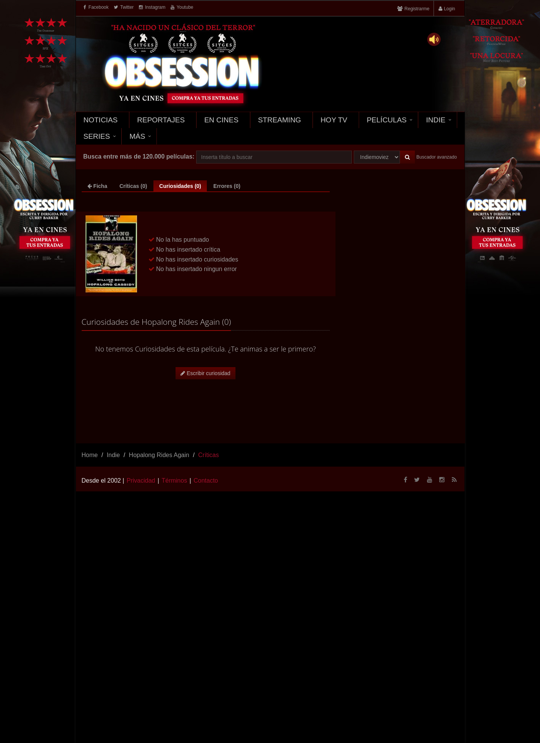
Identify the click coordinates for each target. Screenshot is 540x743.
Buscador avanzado (436, 157)
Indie (435, 120)
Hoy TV (334, 120)
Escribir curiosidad (205, 373)
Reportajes (161, 120)
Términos (174, 480)
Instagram (152, 7)
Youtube (182, 7)
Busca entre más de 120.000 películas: (139, 156)
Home (90, 455)
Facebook (96, 7)
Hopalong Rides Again (159, 455)
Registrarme (417, 8)
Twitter (124, 7)
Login (449, 8)
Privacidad (141, 480)
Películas (387, 120)
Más (137, 136)
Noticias (101, 120)
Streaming (279, 120)
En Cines (221, 120)
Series (97, 136)
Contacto (205, 480)
